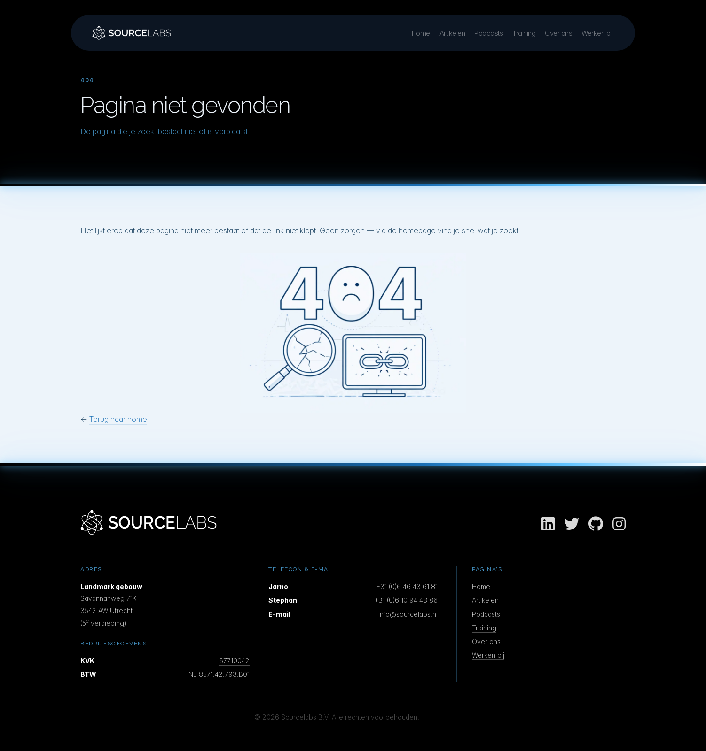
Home (421, 33)
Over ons (558, 33)
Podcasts (488, 33)
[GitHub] (595, 524)
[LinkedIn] (548, 524)
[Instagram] (619, 524)
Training (523, 33)
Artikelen (452, 33)
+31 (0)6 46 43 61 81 (407, 586)
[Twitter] (571, 524)
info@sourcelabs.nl (408, 614)
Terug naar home (118, 419)
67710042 (234, 661)
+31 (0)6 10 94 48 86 (406, 600)
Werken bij (596, 33)
